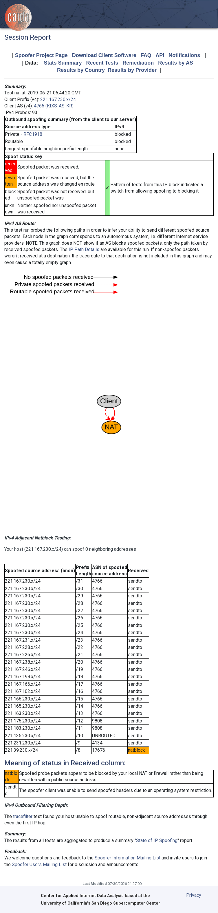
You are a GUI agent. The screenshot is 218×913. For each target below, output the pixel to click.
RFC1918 (32, 134)
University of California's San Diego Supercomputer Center (100, 903)
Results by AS (175, 63)
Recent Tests (102, 63)
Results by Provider (132, 70)
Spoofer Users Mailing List (39, 864)
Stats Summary (63, 63)
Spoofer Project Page (41, 55)
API (159, 55)
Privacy (193, 895)
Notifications (184, 55)
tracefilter (22, 816)
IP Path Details (84, 249)
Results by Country (81, 70)
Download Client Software (104, 55)
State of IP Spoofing (156, 840)
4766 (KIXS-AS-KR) (54, 106)
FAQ (146, 55)
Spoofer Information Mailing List (127, 858)
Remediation (138, 63)
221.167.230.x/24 (58, 99)
